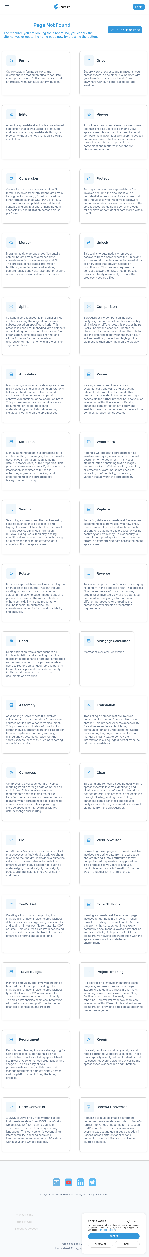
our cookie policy (107, 1230)
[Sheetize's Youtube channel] (68, 1182)
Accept (114, 1236)
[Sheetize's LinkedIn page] (80, 1182)
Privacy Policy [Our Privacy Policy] (24, 1215)
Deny (127, 1244)
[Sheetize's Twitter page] (92, 1182)
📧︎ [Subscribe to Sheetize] (56, 1182)
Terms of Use (23, 1221)
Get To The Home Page (125, 30)
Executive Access (26, 1228)
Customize (100, 1244)
